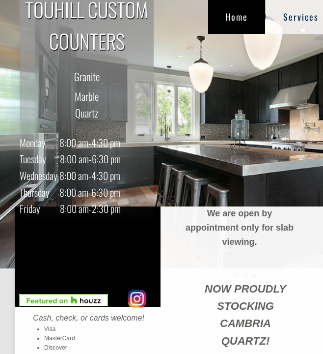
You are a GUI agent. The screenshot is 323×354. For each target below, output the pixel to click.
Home (236, 16)
